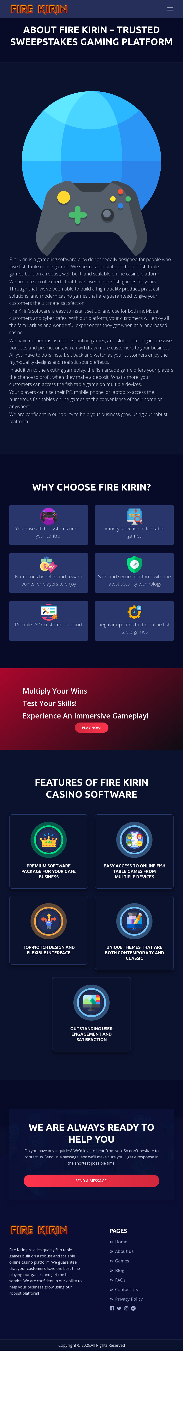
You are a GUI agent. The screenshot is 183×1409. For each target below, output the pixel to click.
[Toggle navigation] (170, 9)
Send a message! (91, 1183)
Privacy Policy (126, 1302)
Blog (116, 1273)
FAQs (117, 1283)
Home (118, 1244)
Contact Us (123, 1292)
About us (121, 1254)
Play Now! (91, 727)
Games (119, 1264)
